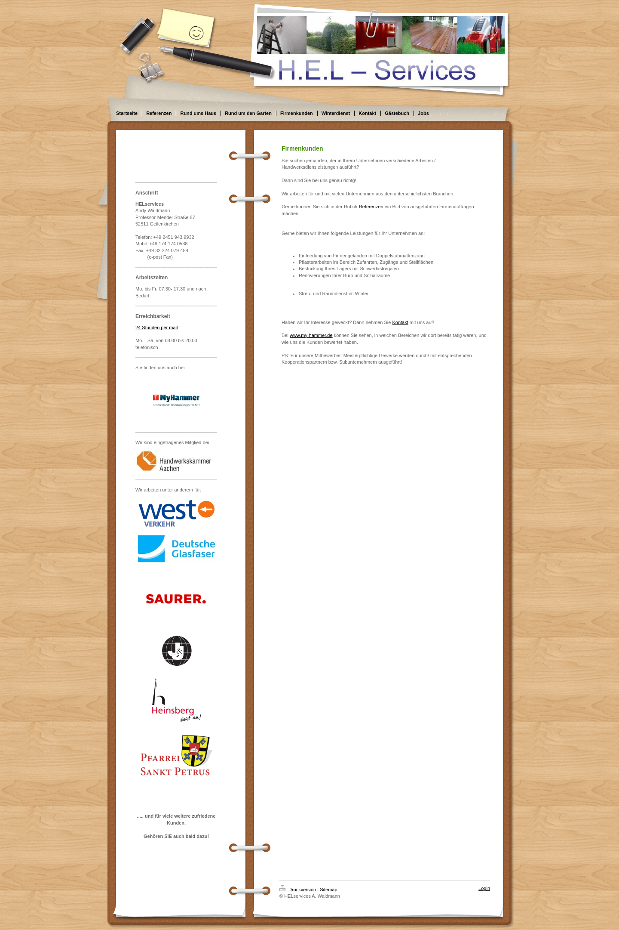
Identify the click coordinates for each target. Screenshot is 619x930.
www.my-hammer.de (311, 335)
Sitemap (328, 889)
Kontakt (400, 322)
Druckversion (298, 889)
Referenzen (371, 206)
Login (484, 888)
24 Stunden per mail (156, 327)
